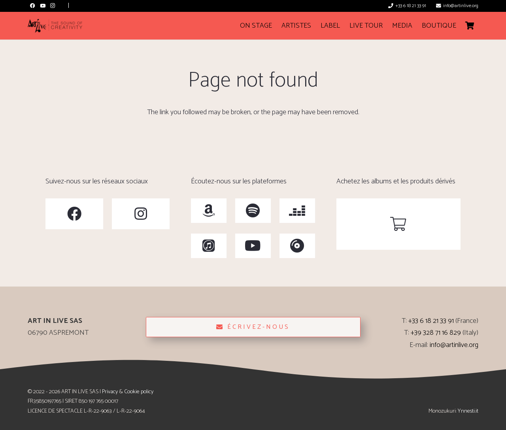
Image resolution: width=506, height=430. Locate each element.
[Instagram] (52, 6)
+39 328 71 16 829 (436, 333)
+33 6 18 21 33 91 (431, 321)
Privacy (110, 391)
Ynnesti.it (468, 411)
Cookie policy (138, 391)
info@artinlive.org (454, 345)
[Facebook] (33, 6)
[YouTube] (42, 6)
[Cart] (469, 26)
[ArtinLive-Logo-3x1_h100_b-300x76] (55, 26)
